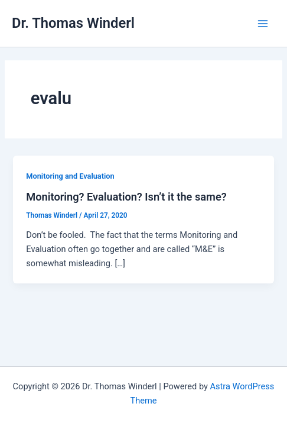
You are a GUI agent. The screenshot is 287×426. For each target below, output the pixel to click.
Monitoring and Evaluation (70, 176)
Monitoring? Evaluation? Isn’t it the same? (126, 197)
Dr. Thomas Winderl (73, 23)
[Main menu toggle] (262, 23)
